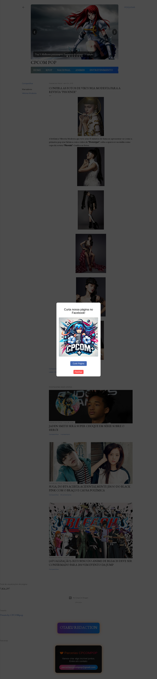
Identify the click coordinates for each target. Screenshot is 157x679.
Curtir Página (78, 363)
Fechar (78, 371)
